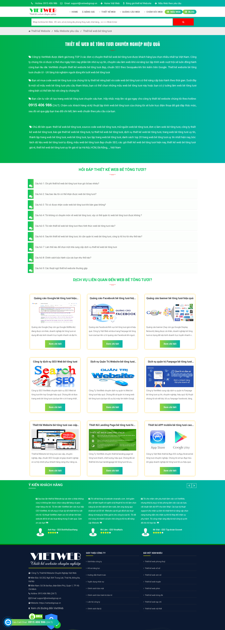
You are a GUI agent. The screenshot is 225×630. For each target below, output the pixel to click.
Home (73, 12)
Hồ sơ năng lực (93, 568)
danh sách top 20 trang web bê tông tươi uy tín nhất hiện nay (156, 137)
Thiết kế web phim (151, 588)
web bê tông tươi (76, 137)
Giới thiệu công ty (94, 561)
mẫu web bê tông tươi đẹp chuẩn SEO (95, 142)
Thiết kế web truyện (152, 582)
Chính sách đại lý (93, 609)
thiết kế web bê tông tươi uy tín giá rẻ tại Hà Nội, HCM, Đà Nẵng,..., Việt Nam (78, 147)
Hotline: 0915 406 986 (43, 3)
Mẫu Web (174, 12)
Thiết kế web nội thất (152, 609)
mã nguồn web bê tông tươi (132, 126)
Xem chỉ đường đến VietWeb (47, 608)
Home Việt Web (110, 3)
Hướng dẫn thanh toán (96, 575)
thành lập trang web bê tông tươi (47, 137)
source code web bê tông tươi (99, 126)
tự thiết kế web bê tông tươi (107, 132)
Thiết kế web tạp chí (152, 602)
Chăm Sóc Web (153, 12)
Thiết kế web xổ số (151, 568)
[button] (112, 183)
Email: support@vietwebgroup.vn (78, 3)
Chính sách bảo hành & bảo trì (99, 595)
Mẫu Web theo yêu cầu (167, 3)
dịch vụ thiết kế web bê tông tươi (143, 132)
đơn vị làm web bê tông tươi (165, 126)
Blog (189, 12)
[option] (112, 516)
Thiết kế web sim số (152, 575)
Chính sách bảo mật (95, 588)
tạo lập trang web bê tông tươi (104, 137)
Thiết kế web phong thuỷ (154, 561)
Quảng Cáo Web (130, 12)
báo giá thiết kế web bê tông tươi (71, 132)
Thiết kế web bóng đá (153, 595)
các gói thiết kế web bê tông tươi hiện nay (142, 142)
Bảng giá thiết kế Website (137, 3)
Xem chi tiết (55, 343)
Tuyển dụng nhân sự (95, 582)
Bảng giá (88, 12)
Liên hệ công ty (93, 602)
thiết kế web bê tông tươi (67, 126)
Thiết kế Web (107, 12)
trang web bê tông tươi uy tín (179, 132)
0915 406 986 (40, 105)
